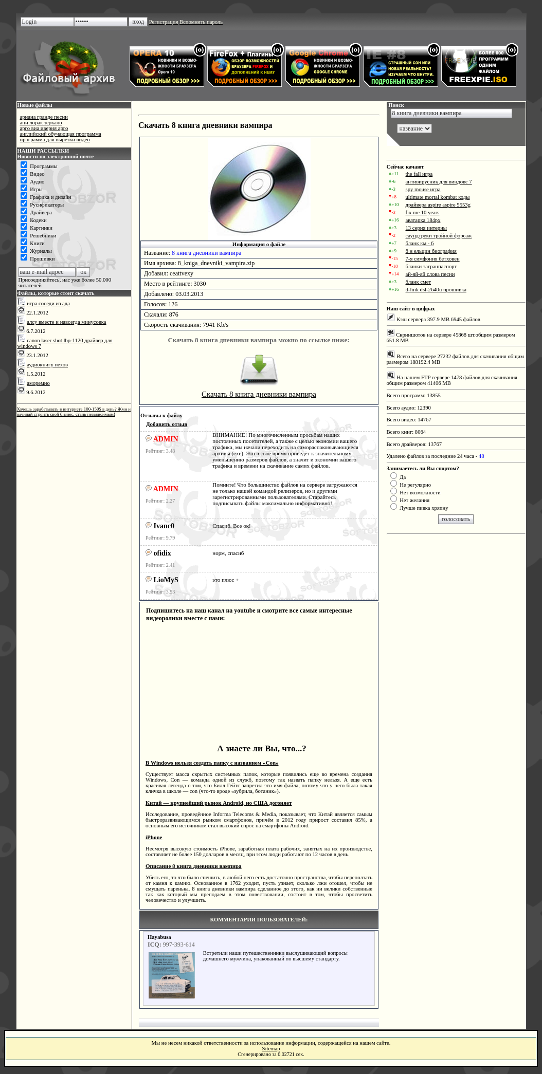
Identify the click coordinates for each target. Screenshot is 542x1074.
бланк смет (418, 282)
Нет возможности (420, 492)
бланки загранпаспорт (431, 266)
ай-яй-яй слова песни (430, 274)
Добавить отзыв (166, 424)
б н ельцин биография (431, 251)
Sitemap (271, 1048)
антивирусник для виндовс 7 (439, 181)
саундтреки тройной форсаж (439, 235)
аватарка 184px (423, 220)
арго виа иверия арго (44, 128)
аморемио (38, 383)
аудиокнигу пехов (47, 364)
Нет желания (414, 500)
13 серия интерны (426, 228)
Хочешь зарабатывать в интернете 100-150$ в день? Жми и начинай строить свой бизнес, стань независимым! (74, 411)
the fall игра (419, 174)
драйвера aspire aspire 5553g (438, 205)
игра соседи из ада (48, 303)
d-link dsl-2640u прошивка (436, 289)
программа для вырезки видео (55, 139)
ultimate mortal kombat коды (438, 197)
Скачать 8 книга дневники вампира (259, 394)
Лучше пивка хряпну (424, 508)
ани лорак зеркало (41, 122)
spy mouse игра (423, 189)
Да (403, 477)
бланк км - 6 (420, 243)
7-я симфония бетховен (433, 259)
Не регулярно (415, 485)
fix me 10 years (423, 212)
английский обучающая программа (60, 134)
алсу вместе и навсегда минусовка (66, 322)
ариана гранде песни (44, 117)
